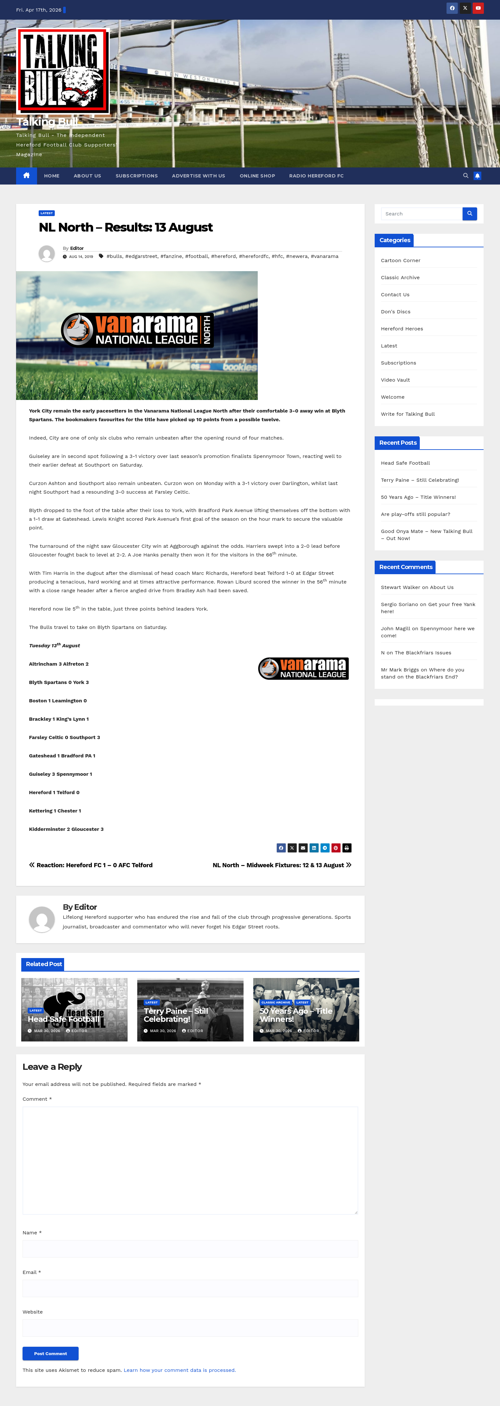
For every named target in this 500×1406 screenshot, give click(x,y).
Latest (47, 213)
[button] (465, 176)
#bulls (114, 256)
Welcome (393, 397)
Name (32, 1233)
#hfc (277, 256)
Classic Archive (276, 1002)
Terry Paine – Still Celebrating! (176, 1015)
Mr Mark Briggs (400, 670)
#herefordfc (254, 256)
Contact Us (395, 294)
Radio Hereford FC (316, 176)
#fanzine (171, 256)
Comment (37, 1099)
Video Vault (395, 380)
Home (52, 176)
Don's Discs (396, 312)
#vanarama (325, 256)
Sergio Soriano (399, 604)
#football (196, 256)
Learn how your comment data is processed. (180, 1370)
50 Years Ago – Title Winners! (296, 1015)
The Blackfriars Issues (423, 653)
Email (32, 1272)
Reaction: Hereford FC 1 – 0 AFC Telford (91, 865)
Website (33, 1312)
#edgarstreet (141, 256)
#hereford (223, 256)
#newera (297, 256)
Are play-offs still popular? (415, 514)
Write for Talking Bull (408, 414)
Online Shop (257, 176)
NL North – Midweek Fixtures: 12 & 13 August (282, 865)
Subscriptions (137, 176)
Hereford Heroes (402, 329)
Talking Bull (47, 121)
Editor (77, 248)
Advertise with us (199, 176)
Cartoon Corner (401, 260)
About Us (87, 176)
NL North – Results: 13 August (126, 227)
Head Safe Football (63, 1019)
